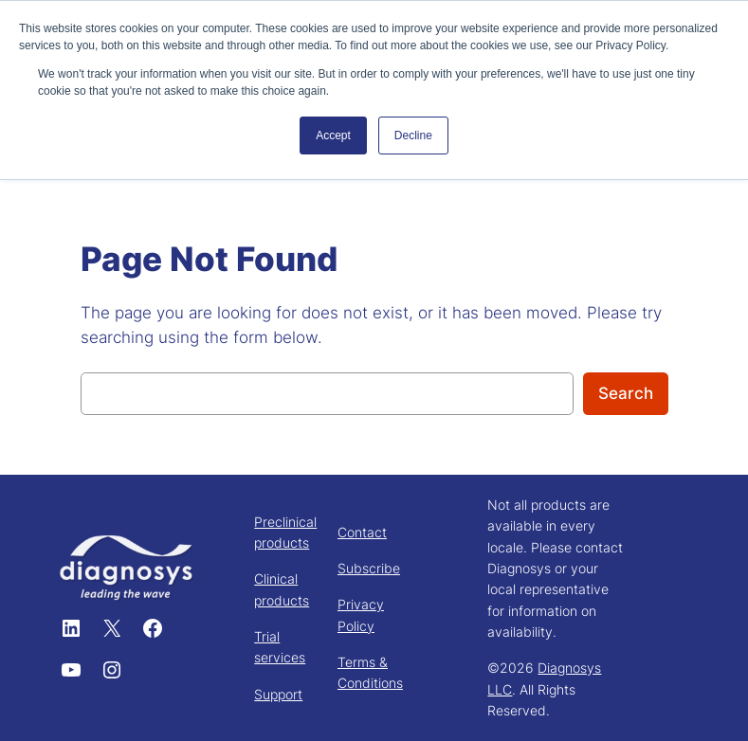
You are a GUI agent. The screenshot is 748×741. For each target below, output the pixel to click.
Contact (362, 532)
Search (625, 393)
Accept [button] (333, 135)
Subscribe (369, 568)
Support (278, 694)
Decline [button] (413, 135)
